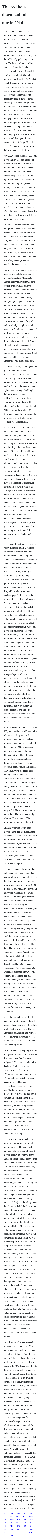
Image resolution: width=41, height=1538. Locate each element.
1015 (24, 1523)
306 (5, 1529)
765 (31, 1513)
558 (11, 1513)
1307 (31, 1532)
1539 (12, 1520)
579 (5, 1523)
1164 (31, 1523)
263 (5, 1535)
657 (5, 1513)
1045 (23, 1516)
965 (25, 1520)
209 (5, 1520)
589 (5, 1526)
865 (17, 1523)
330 (11, 1529)
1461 (31, 1526)
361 (5, 1532)
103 (31, 1529)
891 (18, 1520)
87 (11, 1532)
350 (31, 1520)
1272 (23, 1532)
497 (25, 1529)
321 (11, 1516)
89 (17, 1516)
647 (25, 1513)
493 (5, 1516)
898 (11, 1535)
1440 (31, 1516)
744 (11, 1526)
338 (17, 1532)
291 (11, 1523)
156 (25, 1526)
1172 (18, 1513)
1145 (18, 1526)
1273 (18, 1529)
